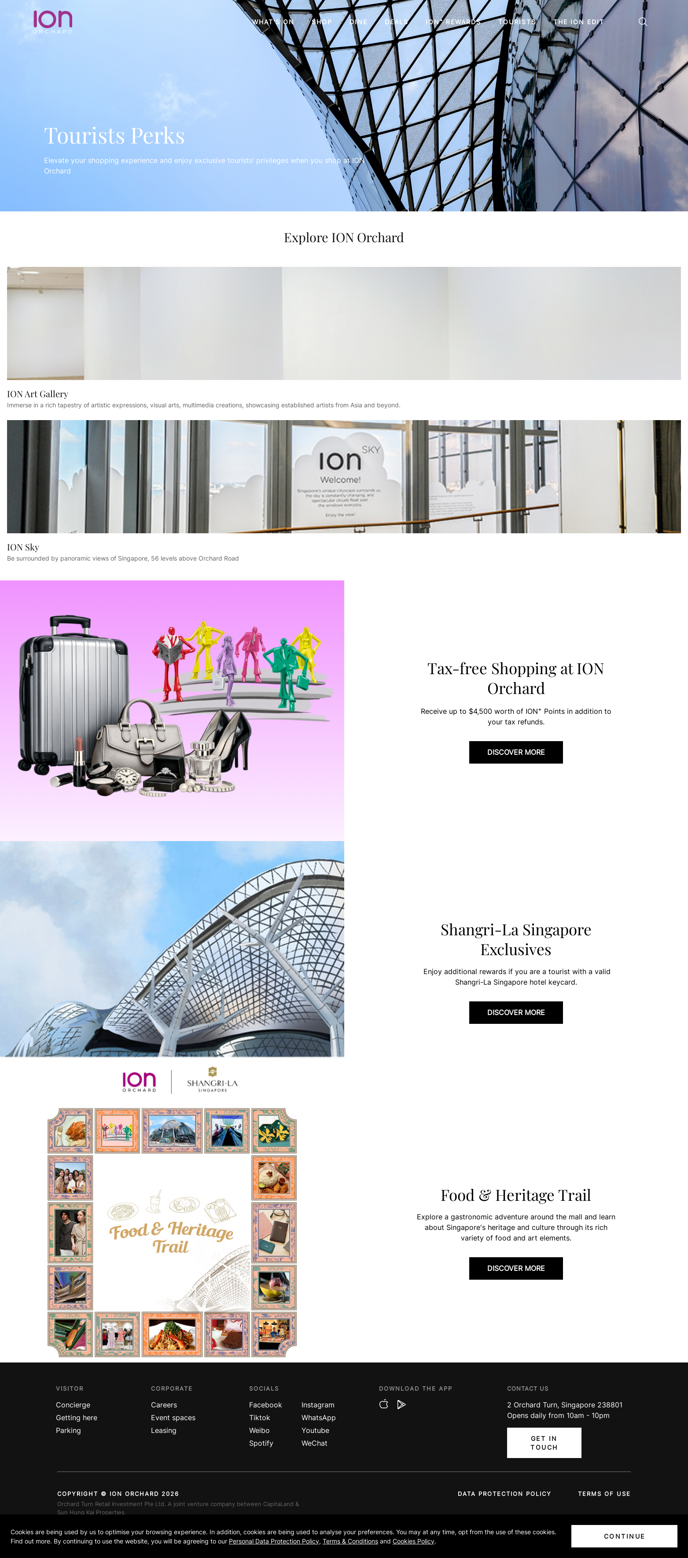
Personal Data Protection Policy (274, 1541)
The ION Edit (578, 22)
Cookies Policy (413, 1541)
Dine (359, 22)
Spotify (261, 1443)
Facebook (265, 1404)
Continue (624, 1536)
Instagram (318, 1404)
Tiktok (259, 1417)
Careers (164, 1404)
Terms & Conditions (350, 1541)
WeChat (314, 1443)
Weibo (259, 1430)
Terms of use (604, 1493)
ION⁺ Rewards (453, 22)
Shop (322, 22)
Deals (396, 22)
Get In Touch (544, 1443)
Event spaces (173, 1417)
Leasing (164, 1430)
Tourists (517, 22)
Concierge (73, 1404)
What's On (273, 22)
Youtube (315, 1430)
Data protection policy (505, 1493)
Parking (68, 1430)
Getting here (76, 1417)
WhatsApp (319, 1417)
